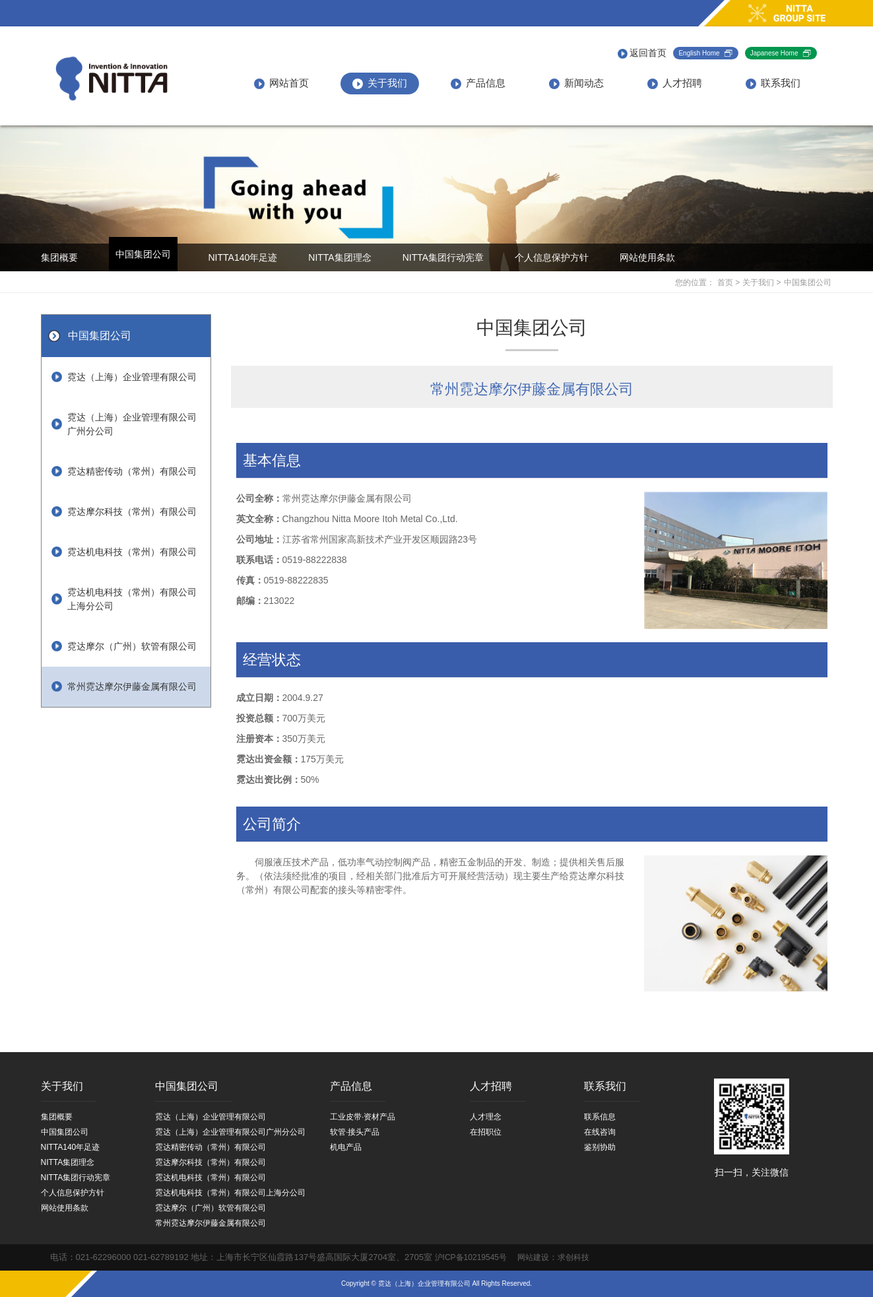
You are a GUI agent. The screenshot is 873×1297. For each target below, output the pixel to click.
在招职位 (485, 1132)
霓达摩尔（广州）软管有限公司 (132, 646)
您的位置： (695, 282)
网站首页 (281, 83)
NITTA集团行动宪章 (443, 257)
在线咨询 (600, 1132)
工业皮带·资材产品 (362, 1117)
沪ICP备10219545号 (471, 1258)
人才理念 (485, 1117)
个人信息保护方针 (552, 257)
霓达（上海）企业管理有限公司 (132, 377)
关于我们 (379, 83)
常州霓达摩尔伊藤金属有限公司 (132, 686)
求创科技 (573, 1258)
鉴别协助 (600, 1147)
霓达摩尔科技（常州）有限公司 (132, 511)
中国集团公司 (143, 254)
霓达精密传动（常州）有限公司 (132, 471)
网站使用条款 (647, 257)
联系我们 (773, 83)
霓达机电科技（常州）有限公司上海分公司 (132, 599)
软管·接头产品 (354, 1132)
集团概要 (59, 257)
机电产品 (346, 1147)
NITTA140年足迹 (243, 257)
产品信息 (478, 83)
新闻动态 (576, 83)
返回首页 (642, 53)
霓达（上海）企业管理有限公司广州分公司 (132, 424)
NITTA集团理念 (339, 257)
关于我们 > (761, 282)
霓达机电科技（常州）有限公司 (132, 552)
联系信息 (600, 1117)
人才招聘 (674, 83)
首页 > (728, 282)
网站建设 (529, 1258)
